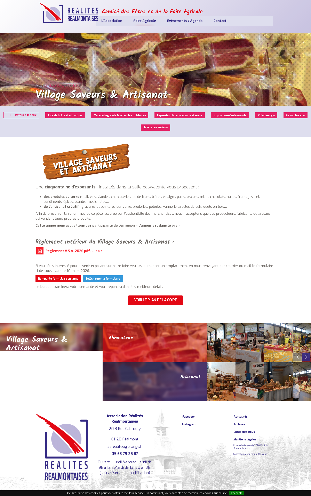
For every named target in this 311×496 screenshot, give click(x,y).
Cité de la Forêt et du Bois (65, 115)
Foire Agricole (166, 21)
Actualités (240, 417)
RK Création (262, 454)
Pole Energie (266, 115)
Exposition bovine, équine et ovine (179, 115)
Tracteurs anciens (155, 127)
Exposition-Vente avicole (230, 115)
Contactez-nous (244, 432)
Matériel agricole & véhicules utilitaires (120, 115)
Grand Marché (295, 115)
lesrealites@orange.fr (124, 446)
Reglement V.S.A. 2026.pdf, (69, 250)
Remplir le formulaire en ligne (58, 279)
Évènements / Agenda (206, 21)
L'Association (133, 21)
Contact (241, 21)
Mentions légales (244, 439)
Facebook (188, 417)
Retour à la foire (22, 115)
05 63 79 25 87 (125, 453)
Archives (239, 424)
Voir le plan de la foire (155, 300)
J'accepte (237, 493)
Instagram (189, 424)
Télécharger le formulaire (103, 279)
